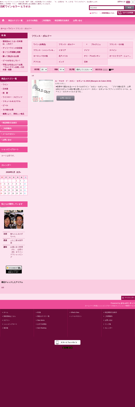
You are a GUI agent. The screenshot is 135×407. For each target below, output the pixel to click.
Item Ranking (41, 328)
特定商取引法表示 (9, 123)
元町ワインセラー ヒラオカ (15, 6)
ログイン (94, 13)
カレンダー (108, 328)
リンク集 (108, 324)
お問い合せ (6, 140)
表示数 (37, 70)
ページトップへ (129, 297)
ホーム (6, 312)
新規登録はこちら (108, 13)
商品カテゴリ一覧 (43, 316)
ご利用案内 (6, 128)
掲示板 (6, 328)
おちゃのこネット (128, 303)
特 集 (39, 312)
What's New (75, 312)
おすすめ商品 (41, 324)
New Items (40, 320)
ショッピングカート (10, 324)
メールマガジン (8, 134)
